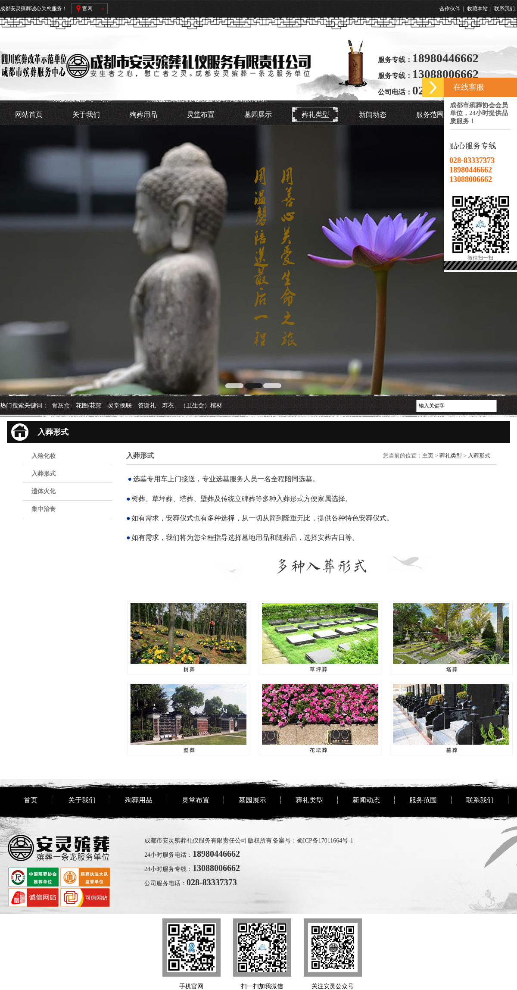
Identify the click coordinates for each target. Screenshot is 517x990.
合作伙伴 (449, 9)
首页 (30, 800)
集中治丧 (43, 509)
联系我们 (504, 9)
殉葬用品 (143, 114)
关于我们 (86, 114)
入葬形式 (43, 473)
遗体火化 (43, 491)
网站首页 (29, 114)
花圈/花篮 (89, 405)
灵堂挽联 (120, 405)
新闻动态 (372, 114)
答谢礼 (147, 405)
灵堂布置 (201, 114)
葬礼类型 (315, 114)
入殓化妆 (43, 456)
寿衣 (168, 405)
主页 (427, 455)
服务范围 (430, 114)
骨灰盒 (61, 405)
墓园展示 (258, 114)
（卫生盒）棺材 (201, 405)
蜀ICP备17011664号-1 (325, 840)
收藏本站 (477, 9)
